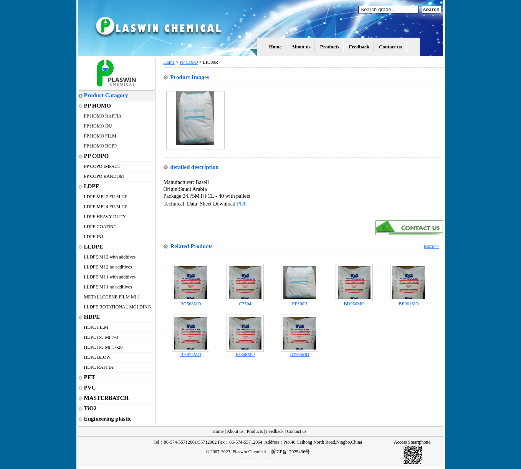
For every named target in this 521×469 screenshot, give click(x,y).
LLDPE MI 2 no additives (108, 267)
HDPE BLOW (97, 357)
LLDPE (93, 247)
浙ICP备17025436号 (290, 451)
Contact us (390, 47)
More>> (431, 246)
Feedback (359, 47)
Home (275, 47)
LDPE (91, 186)
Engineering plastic (108, 419)
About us (301, 47)
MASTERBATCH (106, 398)
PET (89, 377)
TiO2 (90, 408)
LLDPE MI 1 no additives (108, 287)
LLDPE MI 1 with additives (110, 277)
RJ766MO (299, 352)
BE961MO (408, 302)
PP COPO (96, 156)
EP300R (299, 302)
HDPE (92, 317)
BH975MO (190, 352)
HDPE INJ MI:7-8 (101, 337)
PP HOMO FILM (100, 136)
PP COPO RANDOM (104, 176)
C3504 (245, 302)
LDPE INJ (93, 236)
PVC (90, 387)
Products (329, 47)
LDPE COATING (100, 226)
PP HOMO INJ (98, 126)
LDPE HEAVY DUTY (105, 216)
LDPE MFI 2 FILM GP (105, 196)
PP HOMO (97, 106)
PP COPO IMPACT (102, 166)
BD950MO (354, 302)
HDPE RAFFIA (99, 367)
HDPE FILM (96, 327)
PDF (242, 204)
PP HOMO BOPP (100, 146)
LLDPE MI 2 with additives (110, 257)
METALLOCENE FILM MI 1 (112, 297)
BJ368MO (245, 352)
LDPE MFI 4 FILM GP (105, 206)
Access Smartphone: (413, 442)
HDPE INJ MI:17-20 (103, 347)
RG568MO (190, 302)
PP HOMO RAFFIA (103, 116)
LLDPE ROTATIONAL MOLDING (117, 307)
